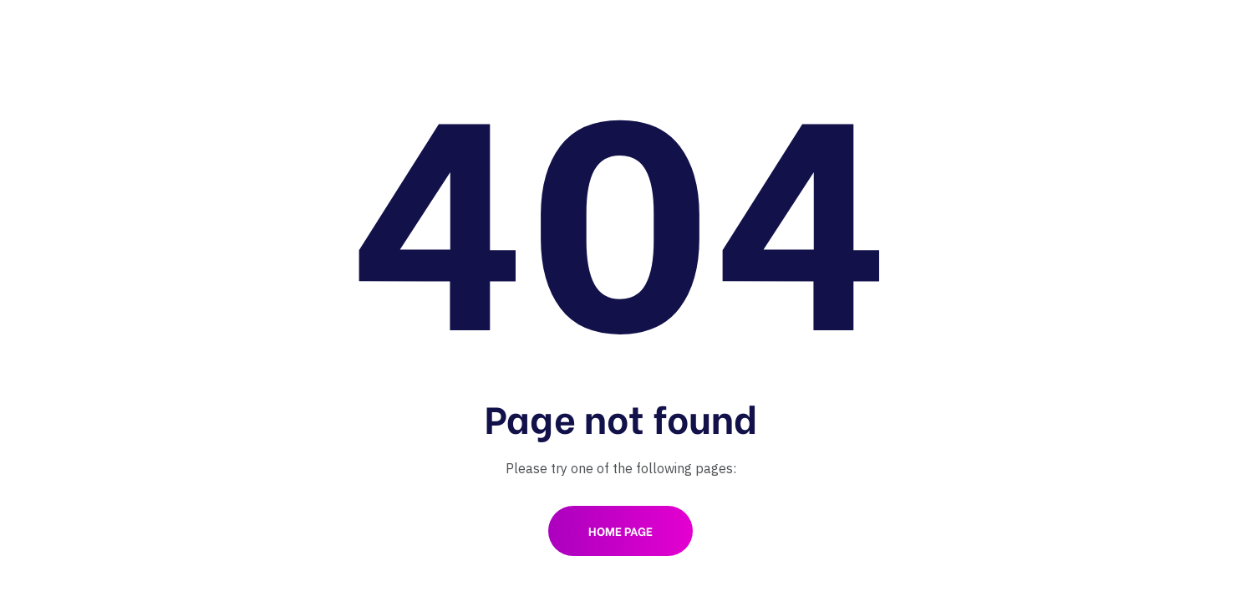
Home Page (620, 530)
